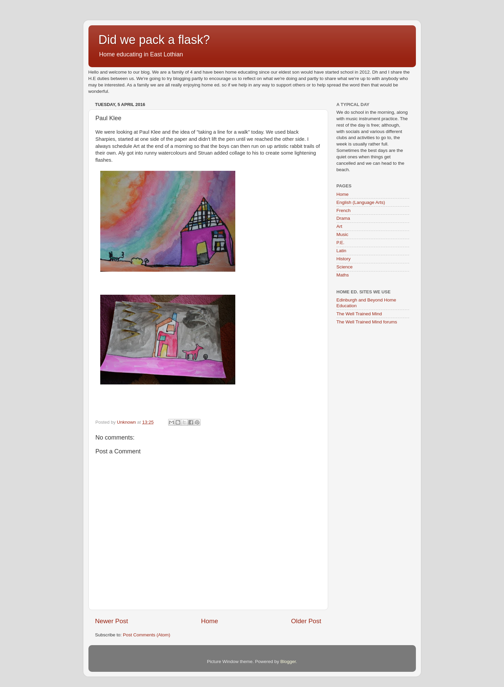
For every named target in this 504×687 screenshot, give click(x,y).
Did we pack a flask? (154, 40)
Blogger (288, 661)
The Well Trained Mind (359, 313)
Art (339, 226)
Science (345, 266)
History (344, 258)
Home (209, 621)
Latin (341, 250)
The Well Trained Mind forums (367, 321)
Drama (343, 218)
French (344, 210)
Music (342, 234)
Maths (343, 275)
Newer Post (111, 621)
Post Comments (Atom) (146, 634)
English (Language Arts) (361, 202)
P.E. (341, 242)
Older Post (306, 621)
